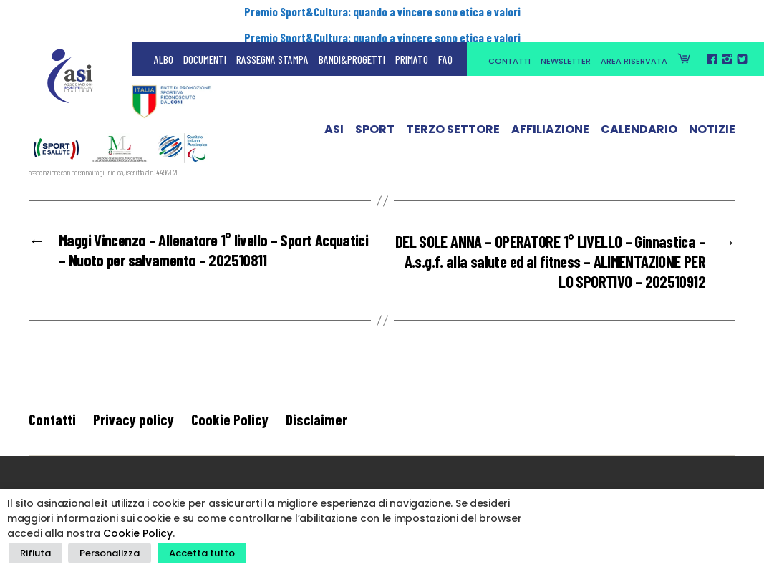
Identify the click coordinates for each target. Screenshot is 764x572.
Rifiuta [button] (34, 554)
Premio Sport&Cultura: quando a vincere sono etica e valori (382, 12)
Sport (375, 117)
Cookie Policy (230, 420)
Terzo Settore (453, 117)
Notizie (712, 117)
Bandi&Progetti (352, 43)
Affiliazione (550, 117)
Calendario (639, 117)
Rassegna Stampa (272, 43)
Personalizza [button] (105, 554)
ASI (334, 117)
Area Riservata (634, 44)
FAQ (445, 43)
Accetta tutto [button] (193, 554)
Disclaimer (316, 420)
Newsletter (566, 44)
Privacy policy (133, 420)
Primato (411, 43)
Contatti (509, 44)
